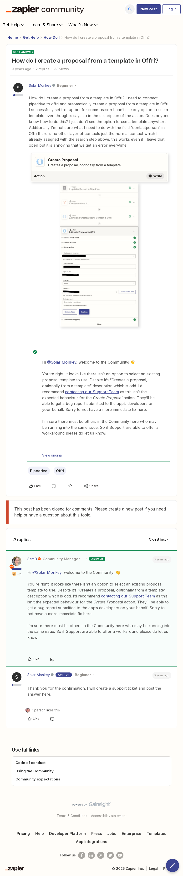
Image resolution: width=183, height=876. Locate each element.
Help (39, 833)
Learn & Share (47, 24)
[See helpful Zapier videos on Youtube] (119, 855)
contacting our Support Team (92, 391)
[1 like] (46, 710)
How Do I (52, 37)
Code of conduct (30, 762)
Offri (60, 470)
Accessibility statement (109, 816)
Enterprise (131, 833)
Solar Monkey (40, 85)
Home (12, 37)
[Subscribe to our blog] (100, 855)
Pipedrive (38, 470)
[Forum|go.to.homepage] (46, 9)
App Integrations (91, 841)
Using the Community (34, 771)
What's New (83, 24)
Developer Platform (67, 833)
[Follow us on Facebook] (81, 855)
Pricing (23, 833)
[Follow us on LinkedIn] (91, 855)
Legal (153, 868)
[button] (149, 9)
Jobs (111, 833)
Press (96, 833)
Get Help (13, 24)
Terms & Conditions (72, 816)
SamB (32, 559)
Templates (156, 833)
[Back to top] (177, 808)
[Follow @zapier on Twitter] (110, 855)
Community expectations (37, 779)
